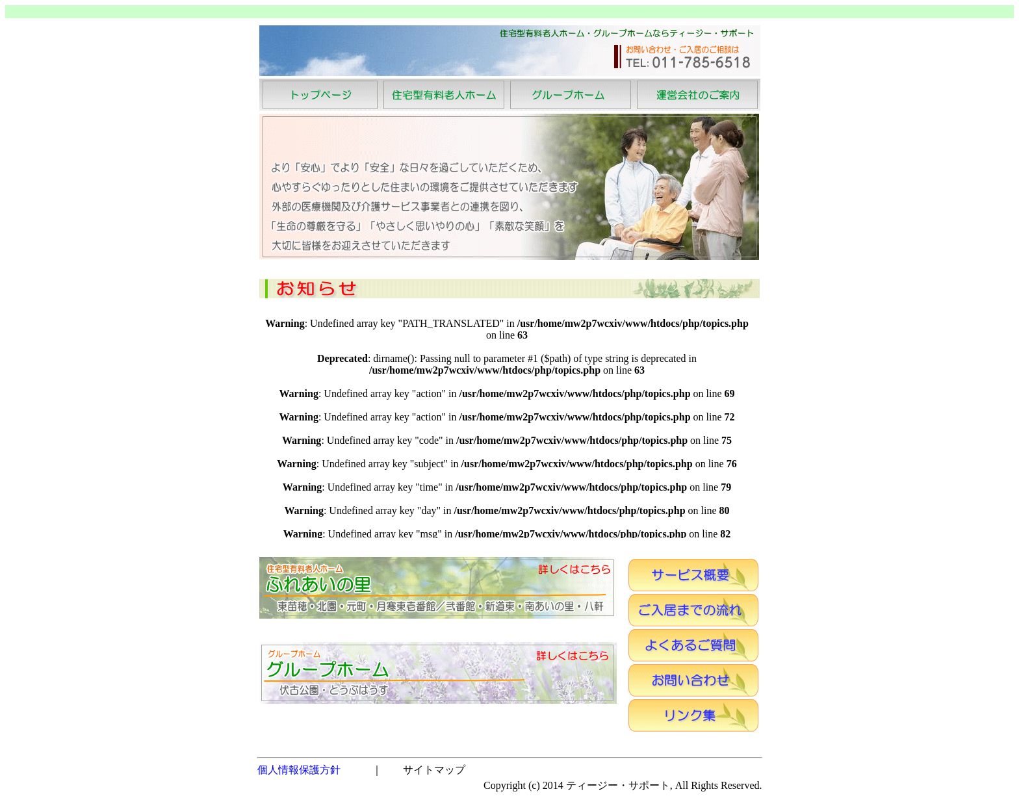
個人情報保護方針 (299, 769)
